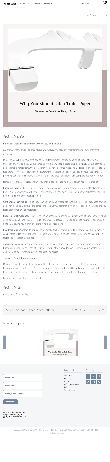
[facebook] (88, 376)
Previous (94, 15)
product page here (36, 278)
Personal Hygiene (24, 294)
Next (102, 15)
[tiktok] (88, 382)
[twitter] (93, 376)
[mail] (93, 382)
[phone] (99, 382)
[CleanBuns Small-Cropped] (10, 3)
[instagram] (99, 376)
